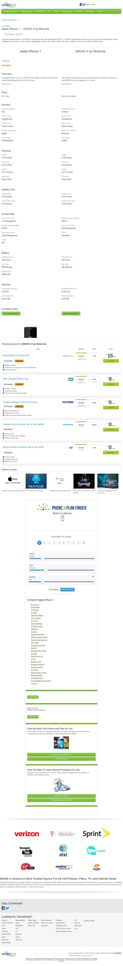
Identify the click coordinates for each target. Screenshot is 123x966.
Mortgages (90, 11)
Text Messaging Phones (60, 931)
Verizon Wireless (7, 923)
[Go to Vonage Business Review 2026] (60, 481)
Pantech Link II (36, 662)
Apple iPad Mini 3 (37, 667)
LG (16, 931)
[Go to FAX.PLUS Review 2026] (36, 481)
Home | (71, 952)
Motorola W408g (36, 675)
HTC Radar (35, 643)
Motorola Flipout (36, 624)
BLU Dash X (35, 604)
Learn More (33, 697)
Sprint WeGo (35, 607)
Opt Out (118, 952)
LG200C (34, 648)
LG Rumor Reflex (37, 626)
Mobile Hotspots (32, 923)
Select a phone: (62, 513)
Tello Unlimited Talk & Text (15, 379)
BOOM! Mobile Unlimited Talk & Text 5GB (23, 447)
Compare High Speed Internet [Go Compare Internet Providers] (61, 800)
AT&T (3, 925)
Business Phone (26, 11)
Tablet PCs (30, 925)
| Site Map (111, 952)
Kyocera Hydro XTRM (38, 651)
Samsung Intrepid (37, 615)
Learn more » (6, 84)
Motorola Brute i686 (37, 634)
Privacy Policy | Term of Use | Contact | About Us (91, 952)
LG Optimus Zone (37, 678)
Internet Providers (45, 923)
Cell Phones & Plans (10, 11)
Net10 (4, 936)
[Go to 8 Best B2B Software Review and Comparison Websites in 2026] (107, 481)
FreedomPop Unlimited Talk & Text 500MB (23, 424)
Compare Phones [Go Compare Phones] (61, 759)
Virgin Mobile (6, 933)
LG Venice (34, 670)
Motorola (17, 933)
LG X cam (34, 621)
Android (73, 923)
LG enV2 (34, 683)
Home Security (67, 11)
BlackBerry (18, 925)
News (88, 4)
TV (49, 11)
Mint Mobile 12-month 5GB (16, 355)
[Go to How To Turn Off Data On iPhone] (12, 481)
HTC (16, 928)
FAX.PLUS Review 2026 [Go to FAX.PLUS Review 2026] (34, 491)
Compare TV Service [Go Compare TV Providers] (61, 796)
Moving (99, 11)
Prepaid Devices (58, 925)
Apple (16, 923)
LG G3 (33, 659)
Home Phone (40, 11)
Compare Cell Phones (9, 20)
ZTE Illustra (35, 610)
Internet (56, 11)
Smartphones (57, 923)
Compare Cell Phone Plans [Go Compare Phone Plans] (61, 754)
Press (93, 4)
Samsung (18, 939)
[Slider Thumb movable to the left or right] (42, 559)
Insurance (79, 11)
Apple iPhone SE (37, 656)
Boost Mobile (6, 941)
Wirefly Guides (85, 921)
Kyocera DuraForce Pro (39, 640)
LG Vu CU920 (36, 618)
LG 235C (34, 654)
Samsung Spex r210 (38, 645)
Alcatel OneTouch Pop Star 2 (41, 681)
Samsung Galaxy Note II (39, 637)
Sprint (3, 928)
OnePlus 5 (34, 629)
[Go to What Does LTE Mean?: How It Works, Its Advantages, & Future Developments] (84, 481)
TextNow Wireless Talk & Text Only (20, 402)
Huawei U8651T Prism (38, 673)
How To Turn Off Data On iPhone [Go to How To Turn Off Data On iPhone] (13, 491)
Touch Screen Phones (60, 928)
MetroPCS (5, 939)
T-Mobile (4, 931)
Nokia (16, 936)
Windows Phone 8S (37, 664)
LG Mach (34, 613)
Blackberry (74, 925)
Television (43, 925)
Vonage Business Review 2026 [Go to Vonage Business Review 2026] (60, 491)
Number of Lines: (61, 536)
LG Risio (34, 632)
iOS (72, 928)
